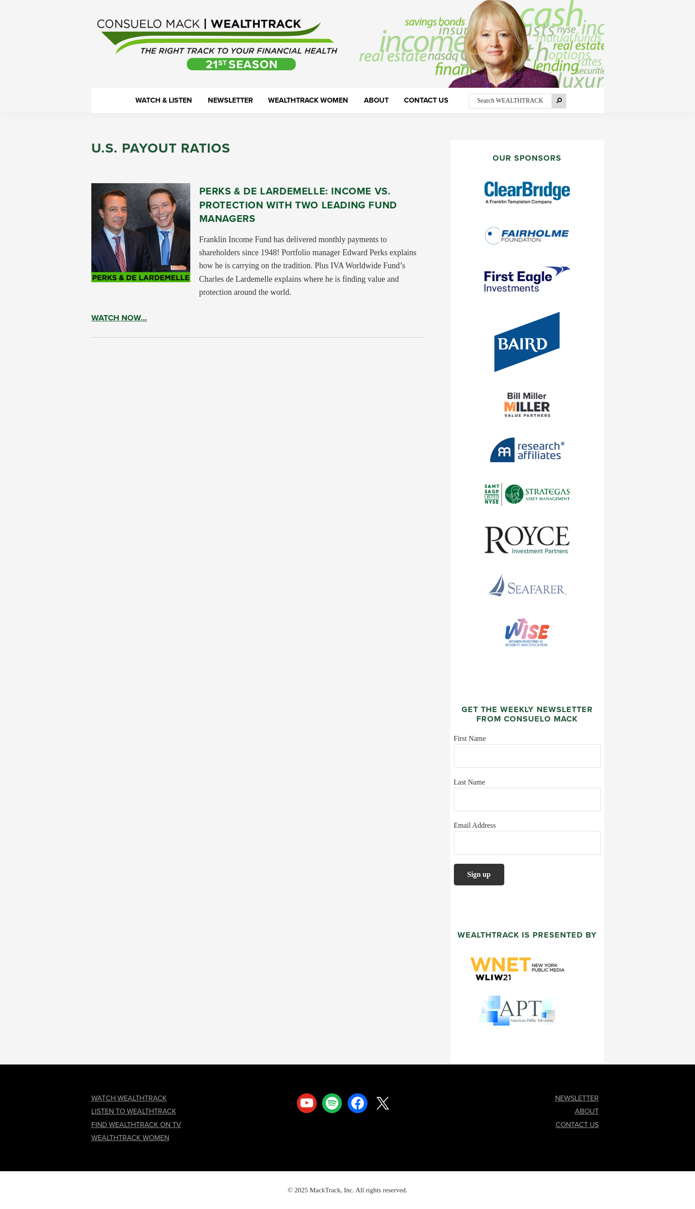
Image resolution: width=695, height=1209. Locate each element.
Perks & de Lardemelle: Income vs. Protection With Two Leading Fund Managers (298, 205)
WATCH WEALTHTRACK (129, 1098)
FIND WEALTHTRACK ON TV (136, 1124)
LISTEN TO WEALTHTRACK (133, 1111)
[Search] (559, 101)
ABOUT (587, 1111)
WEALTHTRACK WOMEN (130, 1137)
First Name (470, 738)
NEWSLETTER (577, 1098)
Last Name (469, 782)
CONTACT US (577, 1124)
